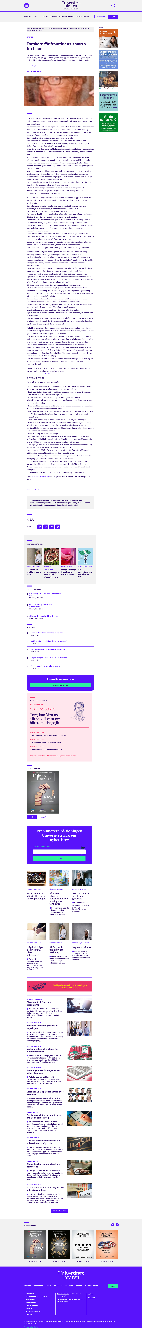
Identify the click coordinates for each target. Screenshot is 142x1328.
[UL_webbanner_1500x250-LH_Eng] (59, 991)
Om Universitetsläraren (36, 1296)
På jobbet (54, 16)
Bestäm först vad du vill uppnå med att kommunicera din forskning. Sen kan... (59, 911)
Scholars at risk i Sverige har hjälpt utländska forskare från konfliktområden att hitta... (81, 955)
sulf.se (90, 1294)
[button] (39, 527)
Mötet (45, 16)
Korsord (29, 1308)
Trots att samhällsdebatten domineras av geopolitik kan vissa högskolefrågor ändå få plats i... (35, 964)
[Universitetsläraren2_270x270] (108, 68)
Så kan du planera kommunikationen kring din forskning (59, 898)
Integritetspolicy (33, 1311)
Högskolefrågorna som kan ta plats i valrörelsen (36, 951)
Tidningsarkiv (32, 1305)
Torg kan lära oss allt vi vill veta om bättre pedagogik (45, 719)
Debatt (71, 16)
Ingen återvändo (81, 947)
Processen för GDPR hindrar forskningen (47, 750)
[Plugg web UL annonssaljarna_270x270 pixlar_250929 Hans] (108, 131)
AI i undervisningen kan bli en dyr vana (85, 573)
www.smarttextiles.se (45, 374)
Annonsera (30, 1299)
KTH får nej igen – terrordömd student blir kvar (51, 574)
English (29, 1314)
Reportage (37, 16)
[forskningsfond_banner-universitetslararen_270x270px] (108, 89)
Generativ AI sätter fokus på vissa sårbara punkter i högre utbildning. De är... (59, 959)
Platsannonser (82, 16)
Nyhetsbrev (31, 1302)
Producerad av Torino (31, 1327)
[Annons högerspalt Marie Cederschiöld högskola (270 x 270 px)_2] (108, 47)
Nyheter (27, 16)
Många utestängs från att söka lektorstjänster (68, 572)
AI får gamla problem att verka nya (56, 950)
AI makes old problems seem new (34, 572)
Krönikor (63, 16)
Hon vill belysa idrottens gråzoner (80, 896)
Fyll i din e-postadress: (41, 847)
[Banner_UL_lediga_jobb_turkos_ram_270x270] (108, 110)
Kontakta (30, 1293)
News (29, 566)
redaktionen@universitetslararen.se (64, 756)
